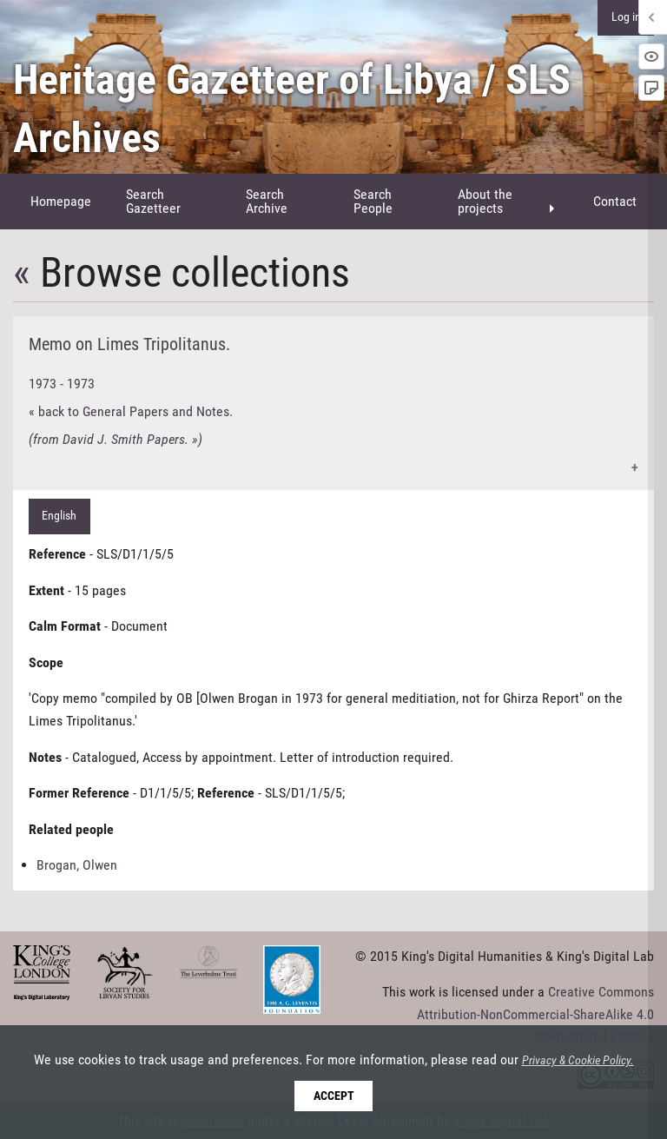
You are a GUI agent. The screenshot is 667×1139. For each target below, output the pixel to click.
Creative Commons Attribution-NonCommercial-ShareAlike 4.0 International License (535, 1013)
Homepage (60, 201)
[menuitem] (61, 201)
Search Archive (266, 201)
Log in (626, 17)
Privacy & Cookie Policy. (578, 1061)
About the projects (485, 201)
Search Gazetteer (153, 201)
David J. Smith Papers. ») (132, 439)
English (59, 515)
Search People (373, 201)
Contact (615, 201)
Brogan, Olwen (76, 865)
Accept (334, 1096)
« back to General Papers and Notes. (131, 411)
